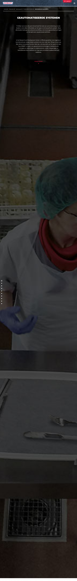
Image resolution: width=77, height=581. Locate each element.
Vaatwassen (19, 9)
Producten (11, 9)
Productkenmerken (28, 9)
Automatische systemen (41, 9)
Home (5, 9)
